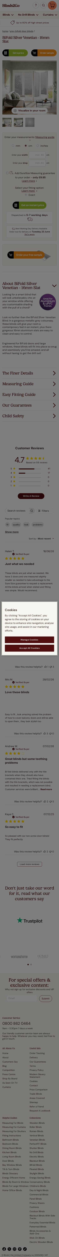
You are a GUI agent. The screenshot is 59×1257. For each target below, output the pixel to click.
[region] (29, 628)
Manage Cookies (29, 639)
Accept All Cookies (29, 648)
